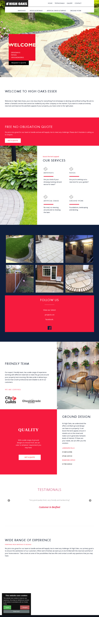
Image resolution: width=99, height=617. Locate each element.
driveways (22, 11)
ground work (75, 11)
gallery (69, 3)
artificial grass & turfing (56, 11)
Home (50, 3)
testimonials (59, 3)
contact (78, 3)
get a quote (13, 140)
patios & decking (36, 11)
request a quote (18, 63)
